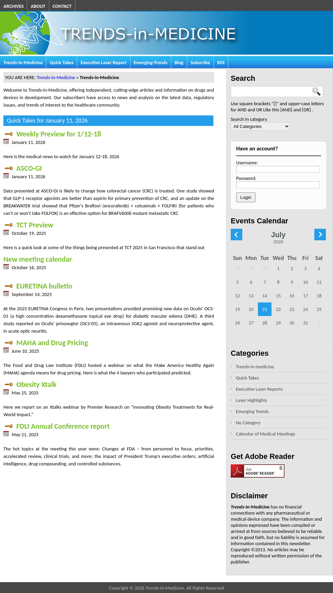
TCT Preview (28, 224)
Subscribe (200, 62)
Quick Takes (61, 62)
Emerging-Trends (151, 62)
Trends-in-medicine (255, 367)
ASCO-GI (22, 168)
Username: (247, 163)
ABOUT (38, 6)
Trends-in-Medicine (22, 62)
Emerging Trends (252, 411)
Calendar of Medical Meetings (265, 434)
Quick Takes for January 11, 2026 (47, 120)
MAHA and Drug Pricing (45, 342)
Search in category (249, 119)
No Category (248, 423)
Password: (246, 178)
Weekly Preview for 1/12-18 (52, 133)
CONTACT (62, 6)
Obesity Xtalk (29, 384)
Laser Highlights (251, 400)
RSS (221, 62)
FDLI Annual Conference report (56, 426)
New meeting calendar (37, 259)
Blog (179, 62)
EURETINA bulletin (37, 286)
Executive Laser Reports (259, 389)
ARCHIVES (13, 6)
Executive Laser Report (103, 62)
